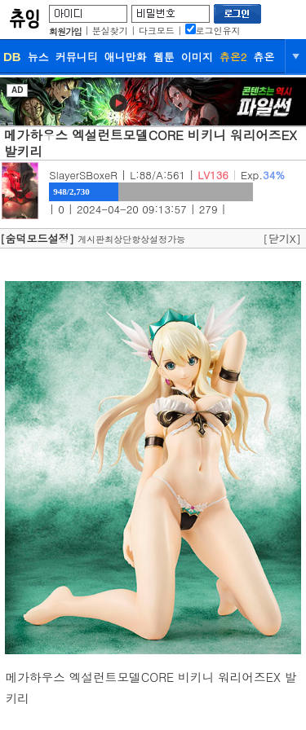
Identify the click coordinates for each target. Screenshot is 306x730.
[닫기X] (282, 238)
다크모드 (157, 30)
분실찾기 (110, 30)
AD (17, 90)
